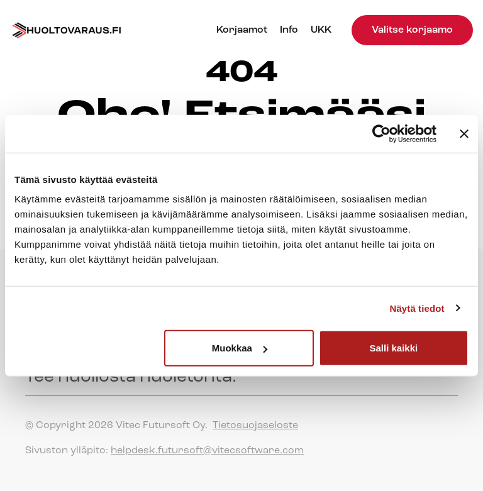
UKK (321, 30)
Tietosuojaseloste (255, 426)
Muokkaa (239, 348)
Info (289, 30)
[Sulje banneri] (464, 133)
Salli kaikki (394, 348)
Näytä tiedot (417, 307)
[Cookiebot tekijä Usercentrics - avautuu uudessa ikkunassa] (381, 133)
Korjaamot (241, 30)
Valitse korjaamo (412, 30)
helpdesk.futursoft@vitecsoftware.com (207, 451)
